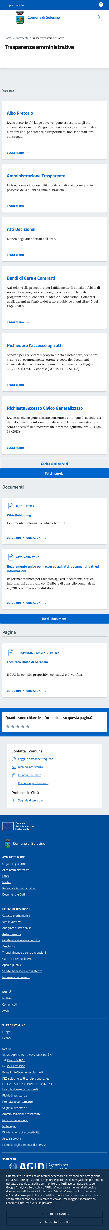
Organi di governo (14, 863)
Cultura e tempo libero (17, 958)
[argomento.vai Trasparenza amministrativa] (37, 653)
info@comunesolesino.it (27, 1072)
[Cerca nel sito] (98, 17)
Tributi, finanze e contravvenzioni (24, 952)
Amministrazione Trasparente (36, 175)
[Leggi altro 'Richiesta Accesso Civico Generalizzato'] (18, 447)
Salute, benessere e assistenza (22, 971)
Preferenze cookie (50, 1199)
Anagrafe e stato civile (17, 928)
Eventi (6, 1038)
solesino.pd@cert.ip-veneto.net (28, 1078)
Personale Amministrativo (19, 888)
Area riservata (11, 1138)
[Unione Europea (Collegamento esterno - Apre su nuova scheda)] (54, 826)
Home (8, 38)
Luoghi (6, 1031)
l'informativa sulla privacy (35, 1202)
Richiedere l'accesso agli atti (35, 345)
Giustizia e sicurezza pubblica (21, 940)
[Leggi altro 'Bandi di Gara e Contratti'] (18, 322)
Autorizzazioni (11, 934)
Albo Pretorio (20, 112)
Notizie (7, 998)
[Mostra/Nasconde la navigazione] (7, 17)
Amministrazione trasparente (21, 1114)
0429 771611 (16, 1060)
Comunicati (9, 1004)
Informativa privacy (15, 1120)
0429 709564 (16, 1066)
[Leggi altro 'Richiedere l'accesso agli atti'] (18, 385)
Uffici (5, 876)
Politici (6, 882)
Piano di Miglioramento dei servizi (24, 1144)
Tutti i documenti (54, 618)
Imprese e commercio (16, 977)
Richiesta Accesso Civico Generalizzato (45, 407)
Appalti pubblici (12, 964)
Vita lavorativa (11, 921)
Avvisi (6, 1010)
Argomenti (22, 38)
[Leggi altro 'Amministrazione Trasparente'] (18, 206)
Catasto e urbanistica (16, 915)
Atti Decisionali (22, 229)
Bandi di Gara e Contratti (31, 277)
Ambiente (8, 946)
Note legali (9, 1126)
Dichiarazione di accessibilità (21, 1132)
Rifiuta (54, 1214)
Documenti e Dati (13, 894)
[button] (15, 4)
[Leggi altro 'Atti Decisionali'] (18, 255)
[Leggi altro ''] (27, 538)
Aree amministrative (15, 869)
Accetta (54, 1222)
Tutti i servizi (54, 473)
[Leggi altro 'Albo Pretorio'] (18, 152)
